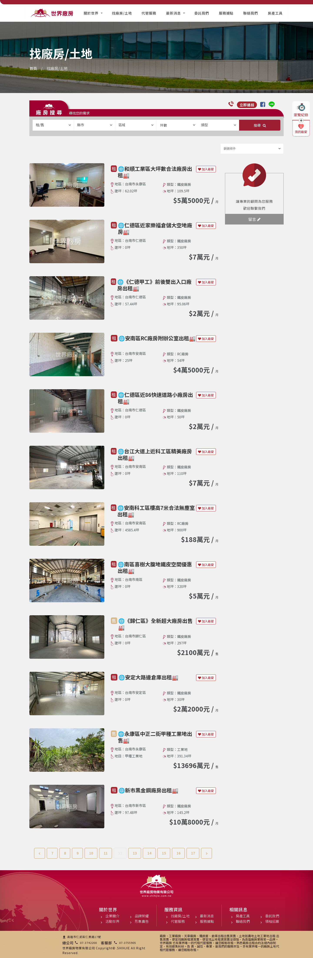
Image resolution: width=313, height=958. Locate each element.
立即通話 (247, 104)
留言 (254, 219)
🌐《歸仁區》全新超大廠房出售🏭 (155, 624)
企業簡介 (112, 915)
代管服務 (149, 13)
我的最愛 (301, 132)
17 (193, 853)
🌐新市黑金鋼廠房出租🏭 (148, 790)
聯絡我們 (250, 13)
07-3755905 (127, 943)
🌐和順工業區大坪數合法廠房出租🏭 (155, 172)
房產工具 (275, 13)
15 (164, 853)
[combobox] (53, 125)
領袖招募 (272, 921)
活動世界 (112, 921)
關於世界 (91, 13)
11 (106, 853)
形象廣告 (142, 921)
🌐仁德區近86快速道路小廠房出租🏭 (155, 398)
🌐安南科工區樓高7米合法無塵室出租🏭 (156, 511)
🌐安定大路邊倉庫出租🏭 (148, 677)
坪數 (177, 125)
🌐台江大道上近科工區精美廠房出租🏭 (155, 454)
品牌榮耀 (142, 915)
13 (135, 853)
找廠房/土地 (122, 13)
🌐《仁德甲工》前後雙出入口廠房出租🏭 (154, 285)
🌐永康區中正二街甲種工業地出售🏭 (155, 737)
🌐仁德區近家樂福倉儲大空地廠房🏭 (155, 228)
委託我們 (201, 13)
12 (120, 853)
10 (91, 853)
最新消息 (173, 13)
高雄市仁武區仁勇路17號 (84, 937)
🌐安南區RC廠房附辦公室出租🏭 (157, 338)
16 (178, 853)
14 (149, 853)
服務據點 (226, 13)
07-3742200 (88, 943)
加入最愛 (206, 169)
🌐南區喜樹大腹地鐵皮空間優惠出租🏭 (155, 567)
